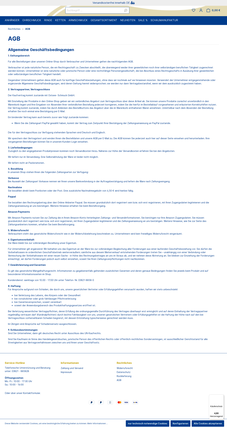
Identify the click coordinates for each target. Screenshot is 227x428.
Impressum (66, 382)
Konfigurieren (180, 423)
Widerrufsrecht (125, 378)
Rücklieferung (124, 386)
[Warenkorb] (213, 16)
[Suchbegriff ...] (108, 15)
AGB (119, 390)
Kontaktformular (31, 403)
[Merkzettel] (193, 16)
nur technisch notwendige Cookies (147, 423)
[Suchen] (140, 15)
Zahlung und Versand (72, 378)
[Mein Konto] (201, 16)
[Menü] (222, 396)
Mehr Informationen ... (97, 423)
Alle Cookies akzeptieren (208, 423)
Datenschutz (123, 382)
